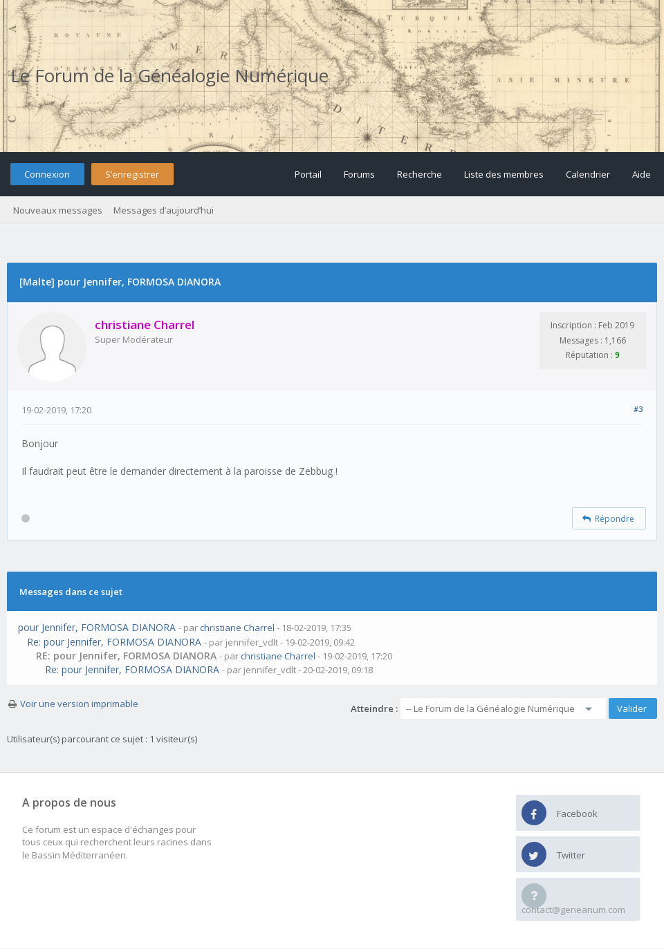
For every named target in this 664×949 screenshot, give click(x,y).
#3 (638, 409)
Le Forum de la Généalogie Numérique (169, 75)
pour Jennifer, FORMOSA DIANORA (97, 627)
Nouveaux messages (57, 210)
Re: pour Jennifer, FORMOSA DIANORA (114, 641)
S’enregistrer (132, 174)
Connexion (47, 174)
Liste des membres (504, 174)
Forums (359, 174)
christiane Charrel (237, 627)
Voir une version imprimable (79, 703)
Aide (641, 174)
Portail (308, 174)
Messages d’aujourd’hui (163, 210)
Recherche (419, 174)
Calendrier (588, 174)
